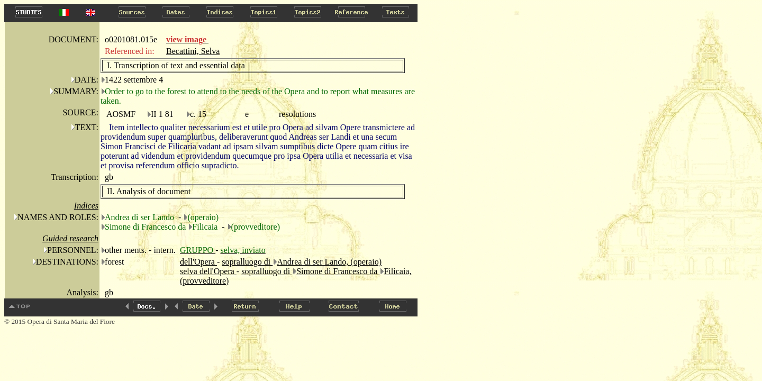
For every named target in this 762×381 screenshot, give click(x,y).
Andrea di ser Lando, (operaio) (329, 261)
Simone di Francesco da (337, 271)
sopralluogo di (247, 261)
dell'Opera (198, 261)
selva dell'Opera (208, 271)
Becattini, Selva (193, 51)
